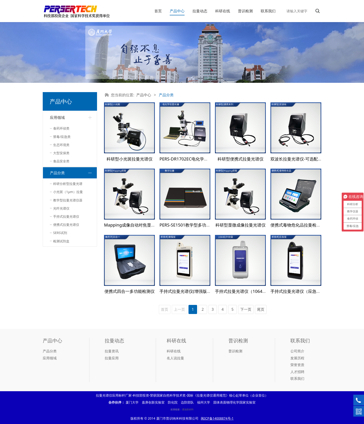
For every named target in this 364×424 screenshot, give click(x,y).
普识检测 (245, 10)
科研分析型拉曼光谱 (67, 183)
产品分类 (57, 172)
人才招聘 (297, 371)
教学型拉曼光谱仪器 (67, 200)
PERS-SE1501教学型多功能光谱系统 (193, 225)
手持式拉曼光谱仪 (66, 216)
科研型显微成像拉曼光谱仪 (240, 225)
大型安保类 (61, 153)
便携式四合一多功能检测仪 (129, 291)
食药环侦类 (61, 128)
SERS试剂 (60, 232)
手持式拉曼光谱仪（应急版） (297, 291)
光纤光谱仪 (61, 208)
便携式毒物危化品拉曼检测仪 (297, 225)
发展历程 (297, 358)
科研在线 (222, 10)
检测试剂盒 (61, 241)
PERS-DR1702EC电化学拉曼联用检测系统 (198, 159)
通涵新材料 (188, 409)
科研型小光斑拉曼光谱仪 (130, 159)
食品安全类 (61, 161)
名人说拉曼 (175, 358)
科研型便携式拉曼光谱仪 (240, 159)
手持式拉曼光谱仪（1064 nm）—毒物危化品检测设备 (265, 291)
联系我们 (268, 10)
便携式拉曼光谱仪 (66, 224)
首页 (158, 10)
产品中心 (177, 10)
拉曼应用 (112, 358)
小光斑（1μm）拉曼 (68, 192)
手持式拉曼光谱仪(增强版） (185, 291)
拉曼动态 (199, 10)
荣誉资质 (297, 364)
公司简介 (297, 351)
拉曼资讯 (112, 351)
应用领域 (57, 117)
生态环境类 (61, 145)
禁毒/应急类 (62, 136)
